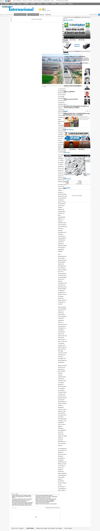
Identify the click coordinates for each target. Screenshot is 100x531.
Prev (45, 508)
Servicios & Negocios (37, 0)
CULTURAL (46, 3)
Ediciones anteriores (77, 45)
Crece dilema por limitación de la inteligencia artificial (22, 503)
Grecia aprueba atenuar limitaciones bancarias (44, 495)
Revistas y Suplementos (20, 14)
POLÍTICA (19, 3)
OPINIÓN (13, 3)
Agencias (42, 14)
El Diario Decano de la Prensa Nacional (18, 9)
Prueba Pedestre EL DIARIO (62, 0)
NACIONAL (39, 3)
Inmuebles (30, 0)
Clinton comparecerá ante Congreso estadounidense (45, 500)
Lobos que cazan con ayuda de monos (42, 502)
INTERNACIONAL (62, 3)
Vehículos (25, 0)
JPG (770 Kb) (73, 39)
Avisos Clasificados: (17, 0)
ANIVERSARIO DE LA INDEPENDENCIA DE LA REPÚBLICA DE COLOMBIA (77, 114)
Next (60, 508)
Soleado (40, 10)
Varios (52, 0)
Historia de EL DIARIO (33, 14)
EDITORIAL (7, 3)
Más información (84, 63)
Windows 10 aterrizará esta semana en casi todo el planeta (46, 503)
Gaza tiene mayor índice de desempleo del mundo (45, 501)
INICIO (1, 4)
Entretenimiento (46, 0)
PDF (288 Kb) (81, 149)
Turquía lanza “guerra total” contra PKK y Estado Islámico (46, 496)
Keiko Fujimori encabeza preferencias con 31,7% (21, 500)
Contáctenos (48, 14)
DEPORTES (53, 3)
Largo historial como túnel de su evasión (43, 497)
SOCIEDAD (32, 3)
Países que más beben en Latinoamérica (19, 501)
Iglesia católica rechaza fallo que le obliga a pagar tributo (22, 502)
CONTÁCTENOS (30, 528)
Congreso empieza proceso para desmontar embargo (21, 495)
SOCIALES (70, 3)
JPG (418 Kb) (73, 149)
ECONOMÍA (26, 3)
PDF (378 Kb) (81, 39)
